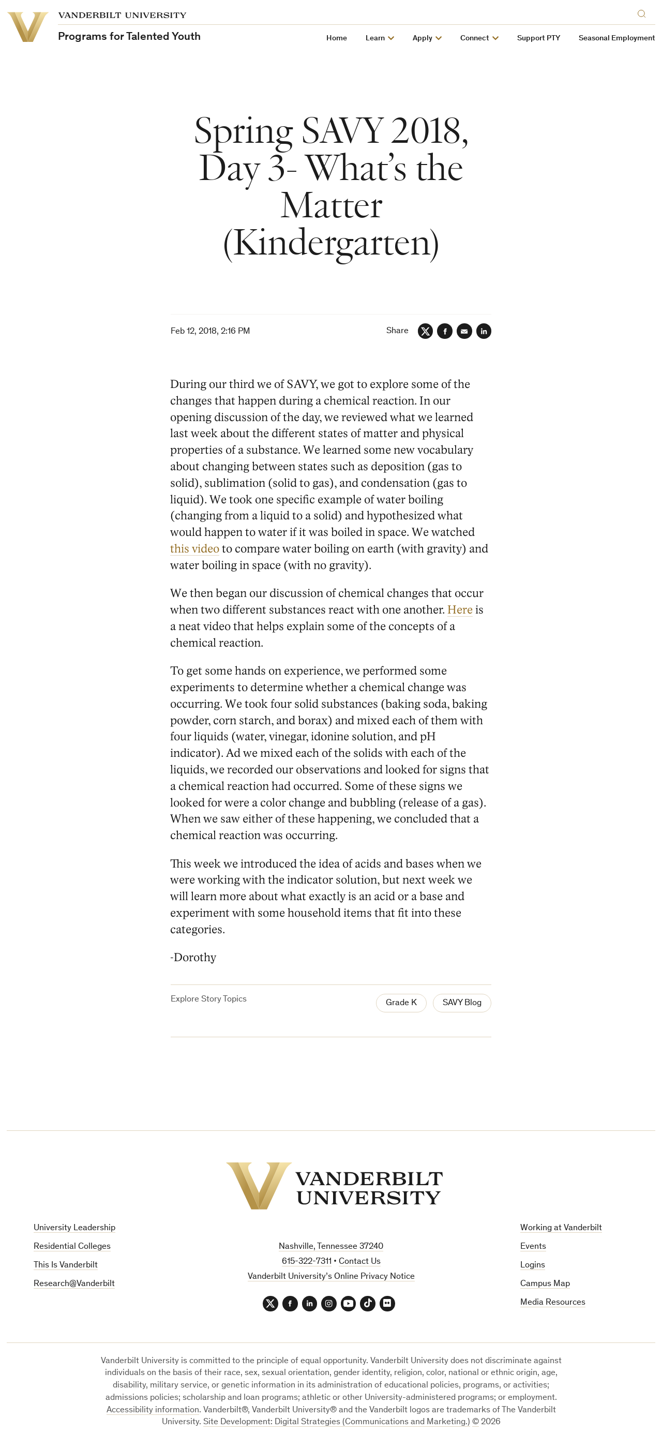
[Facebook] (444, 331)
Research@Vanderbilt (74, 1284)
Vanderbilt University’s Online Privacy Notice (331, 1277)
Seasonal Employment (617, 38)
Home (336, 38)
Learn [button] (375, 38)
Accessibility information (153, 1410)
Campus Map (545, 1284)
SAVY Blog (462, 1003)
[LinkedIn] (483, 331)
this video (195, 549)
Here (460, 610)
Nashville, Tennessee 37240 (331, 1247)
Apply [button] (422, 38)
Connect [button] (474, 38)
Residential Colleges (72, 1247)
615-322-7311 (307, 1262)
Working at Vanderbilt (561, 1229)
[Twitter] (424, 331)
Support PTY (538, 38)
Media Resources (552, 1302)
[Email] (464, 331)
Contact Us (360, 1262)
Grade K (401, 1003)
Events (533, 1247)
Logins (532, 1265)
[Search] (644, 12)
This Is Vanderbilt (66, 1265)
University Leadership (74, 1229)
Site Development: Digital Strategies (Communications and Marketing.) (336, 1423)
